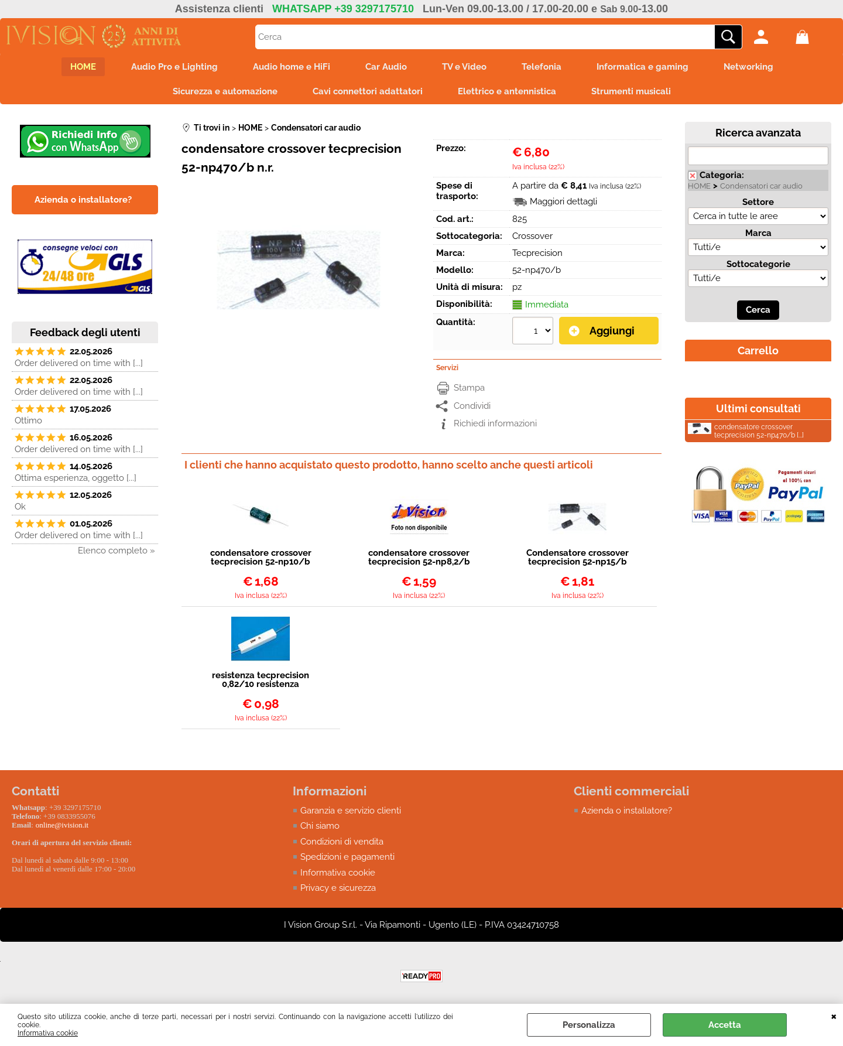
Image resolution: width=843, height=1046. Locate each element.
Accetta (724, 1025)
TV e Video (464, 66)
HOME (83, 66)
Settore (758, 202)
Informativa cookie (48, 1033)
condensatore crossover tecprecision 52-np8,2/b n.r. (419, 557)
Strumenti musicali (631, 91)
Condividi (472, 406)
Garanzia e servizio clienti (350, 810)
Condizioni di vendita (341, 841)
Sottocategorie (758, 264)
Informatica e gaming (642, 66)
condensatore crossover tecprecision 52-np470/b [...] (746, 431)
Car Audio (386, 66)
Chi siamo (320, 826)
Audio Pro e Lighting (174, 66)
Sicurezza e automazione (225, 91)
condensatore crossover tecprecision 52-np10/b (260, 557)
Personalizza (589, 1025)
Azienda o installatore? (626, 810)
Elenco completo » (116, 550)
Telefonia (541, 66)
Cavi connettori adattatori (368, 91)
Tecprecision (537, 253)
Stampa (469, 387)
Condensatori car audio (761, 186)
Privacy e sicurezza (338, 888)
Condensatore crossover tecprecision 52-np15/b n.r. (577, 557)
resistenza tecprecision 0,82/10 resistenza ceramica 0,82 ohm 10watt (260, 680)
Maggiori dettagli (563, 201)
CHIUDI (834, 1015)
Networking (748, 66)
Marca (758, 233)
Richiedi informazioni (495, 423)
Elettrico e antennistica (507, 91)
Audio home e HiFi (291, 66)
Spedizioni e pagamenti (347, 857)
